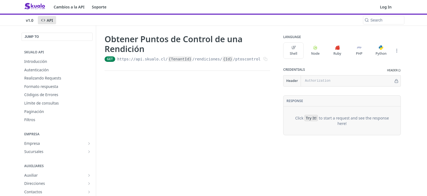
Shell (293, 50)
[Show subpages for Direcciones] (89, 183)
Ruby (337, 50)
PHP (359, 50)
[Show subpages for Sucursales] (89, 151)
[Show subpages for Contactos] (89, 192)
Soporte (99, 7)
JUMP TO (32, 37)
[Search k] (383, 20)
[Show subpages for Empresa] (89, 143)
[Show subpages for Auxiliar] (89, 175)
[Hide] (396, 81)
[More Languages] (397, 51)
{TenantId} (180, 59)
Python (381, 50)
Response (294, 101)
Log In (386, 7)
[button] (394, 70)
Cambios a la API (69, 7)
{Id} (227, 59)
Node (315, 50)
